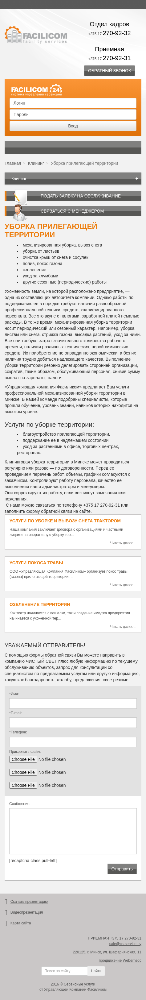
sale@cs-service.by (125, 944)
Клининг (36, 163)
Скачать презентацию (29, 901)
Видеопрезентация (26, 912)
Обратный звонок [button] (109, 70)
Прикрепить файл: (25, 751)
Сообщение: (19, 804)
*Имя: (14, 694)
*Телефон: (18, 732)
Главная (13, 163)
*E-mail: (15, 713)
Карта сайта (20, 923)
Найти (96, 971)
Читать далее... (123, 543)
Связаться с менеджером (72, 211)
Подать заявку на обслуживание (81, 195)
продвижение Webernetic (120, 960)
